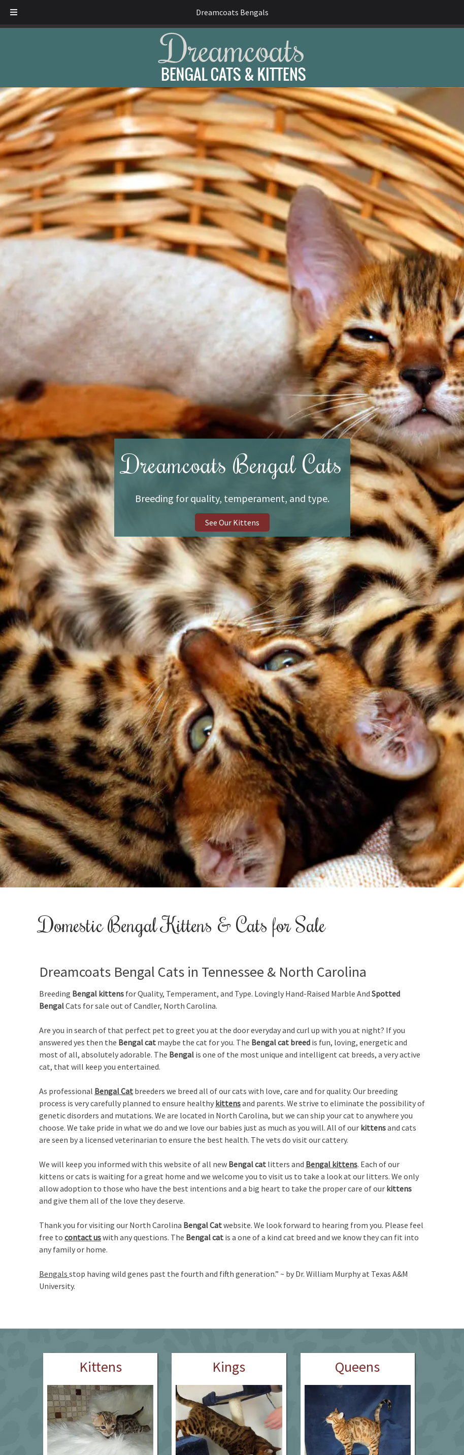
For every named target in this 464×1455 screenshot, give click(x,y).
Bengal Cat (113, 1091)
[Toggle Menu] (13, 12)
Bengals (54, 1274)
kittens (228, 1103)
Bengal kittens (331, 1164)
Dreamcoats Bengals (232, 12)
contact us (82, 1237)
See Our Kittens (232, 522)
